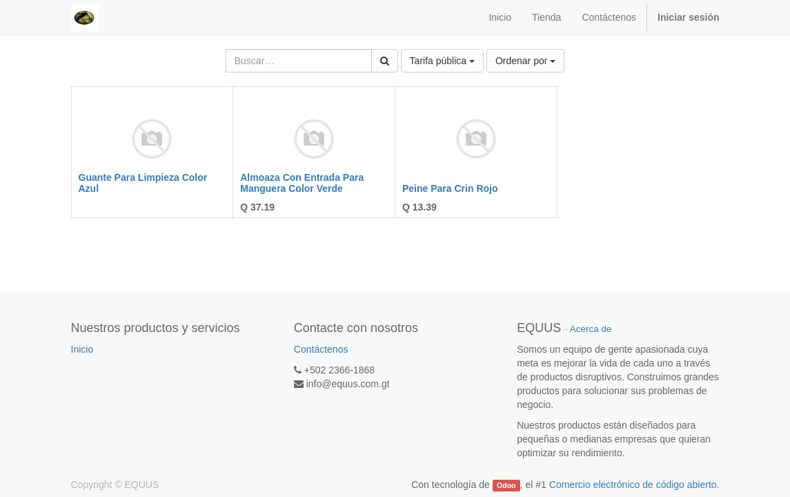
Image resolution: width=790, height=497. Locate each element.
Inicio (82, 349)
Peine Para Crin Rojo (449, 188)
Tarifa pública (442, 60)
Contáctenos (321, 349)
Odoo (506, 485)
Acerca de (591, 329)
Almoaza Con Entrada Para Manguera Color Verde (302, 182)
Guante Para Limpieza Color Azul (143, 182)
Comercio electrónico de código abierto (633, 484)
